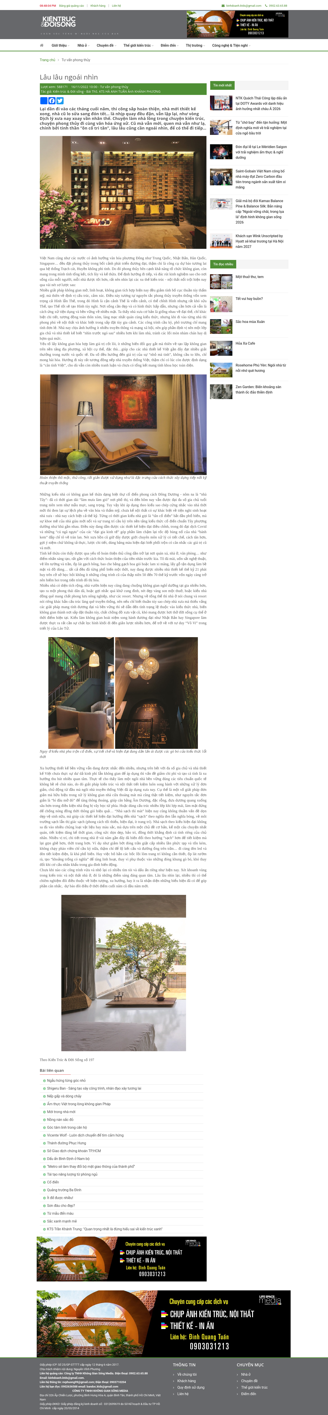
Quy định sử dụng (189, 1387)
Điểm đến (170, 45)
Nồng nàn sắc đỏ (60, 1120)
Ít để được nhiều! (60, 1198)
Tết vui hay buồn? (249, 299)
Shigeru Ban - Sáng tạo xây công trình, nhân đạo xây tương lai (94, 1088)
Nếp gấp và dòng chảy (64, 1096)
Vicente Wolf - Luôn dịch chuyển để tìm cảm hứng (85, 1135)
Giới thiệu (60, 45)
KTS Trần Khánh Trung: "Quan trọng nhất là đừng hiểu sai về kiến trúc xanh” (105, 1229)
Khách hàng (97, 5)
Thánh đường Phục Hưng (66, 1143)
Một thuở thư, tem (250, 277)
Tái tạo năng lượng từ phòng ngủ (72, 1174)
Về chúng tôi (185, 1374)
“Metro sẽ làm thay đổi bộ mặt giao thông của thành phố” (91, 1166)
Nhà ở (83, 45)
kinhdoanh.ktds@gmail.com (241, 5)
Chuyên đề (106, 45)
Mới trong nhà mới (61, 1112)
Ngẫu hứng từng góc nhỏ (66, 1080)
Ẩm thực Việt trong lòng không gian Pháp (79, 1104)
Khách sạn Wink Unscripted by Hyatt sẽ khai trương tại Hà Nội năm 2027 (259, 241)
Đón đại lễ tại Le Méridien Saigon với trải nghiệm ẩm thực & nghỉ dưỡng (261, 152)
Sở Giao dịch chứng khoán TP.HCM (74, 1151)
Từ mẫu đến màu (60, 1213)
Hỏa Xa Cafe (245, 343)
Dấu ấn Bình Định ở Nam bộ (68, 1159)
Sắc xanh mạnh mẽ (62, 1221)
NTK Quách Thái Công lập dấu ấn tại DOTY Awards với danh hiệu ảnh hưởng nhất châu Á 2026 (261, 103)
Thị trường (195, 45)
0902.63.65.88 (276, 5)
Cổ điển (53, 1182)
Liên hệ (116, 5)
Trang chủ (47, 60)
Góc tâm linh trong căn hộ (67, 1127)
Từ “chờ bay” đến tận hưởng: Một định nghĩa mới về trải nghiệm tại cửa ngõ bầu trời (261, 127)
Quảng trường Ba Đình (64, 1190)
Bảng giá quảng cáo (71, 5)
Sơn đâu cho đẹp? (61, 1206)
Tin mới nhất (222, 85)
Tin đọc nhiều (223, 264)
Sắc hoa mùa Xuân (250, 322)
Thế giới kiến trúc (139, 45)
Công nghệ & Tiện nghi (231, 45)
